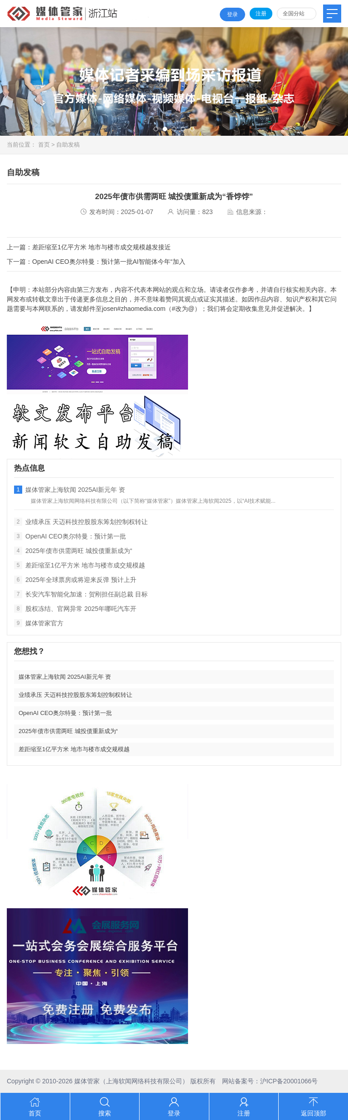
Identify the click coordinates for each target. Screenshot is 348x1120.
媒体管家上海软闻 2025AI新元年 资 (69, 490)
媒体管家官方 (38, 623)
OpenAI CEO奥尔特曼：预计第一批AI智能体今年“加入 (108, 261)
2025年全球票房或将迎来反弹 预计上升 (75, 580)
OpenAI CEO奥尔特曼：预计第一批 (70, 536)
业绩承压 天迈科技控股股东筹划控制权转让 (81, 522)
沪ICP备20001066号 (289, 1081)
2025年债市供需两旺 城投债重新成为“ (73, 551)
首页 (44, 144)
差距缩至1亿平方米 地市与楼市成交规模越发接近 (101, 247)
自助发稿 (68, 144)
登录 (232, 14)
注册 (261, 13)
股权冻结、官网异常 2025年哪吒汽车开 (75, 609)
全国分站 (293, 13)
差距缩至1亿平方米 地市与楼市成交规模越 (79, 565)
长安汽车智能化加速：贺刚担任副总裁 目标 (81, 594)
